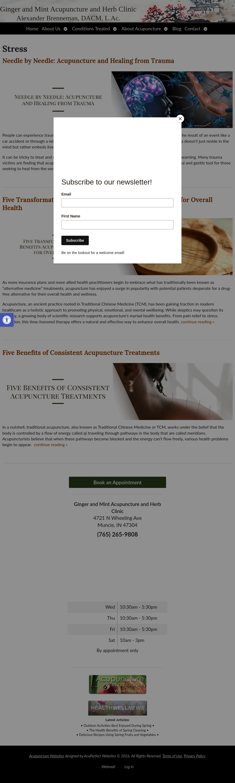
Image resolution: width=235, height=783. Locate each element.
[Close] (180, 119)
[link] (7, 320)
